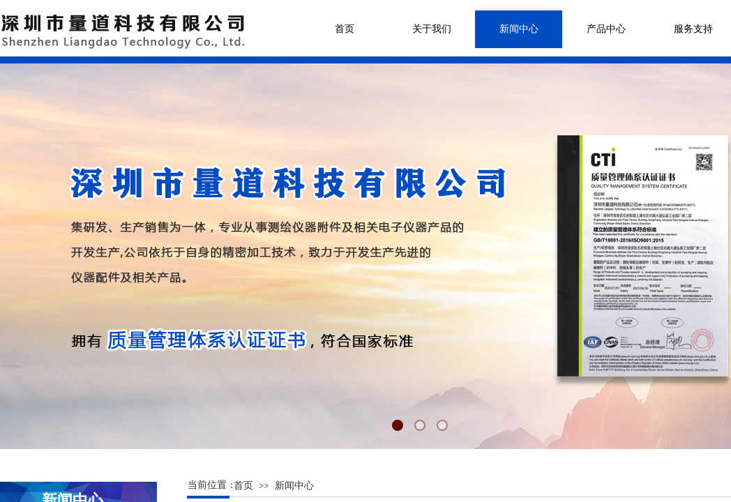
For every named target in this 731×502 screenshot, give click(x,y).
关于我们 (431, 29)
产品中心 (606, 29)
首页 (344, 29)
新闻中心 (518, 29)
